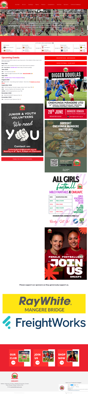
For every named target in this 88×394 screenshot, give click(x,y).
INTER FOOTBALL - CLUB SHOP (66, 63)
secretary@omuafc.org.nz (16, 387)
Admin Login (68, 392)
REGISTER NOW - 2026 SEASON (65, 58)
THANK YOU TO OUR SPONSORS (22, 159)
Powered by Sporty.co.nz (19, 392)
